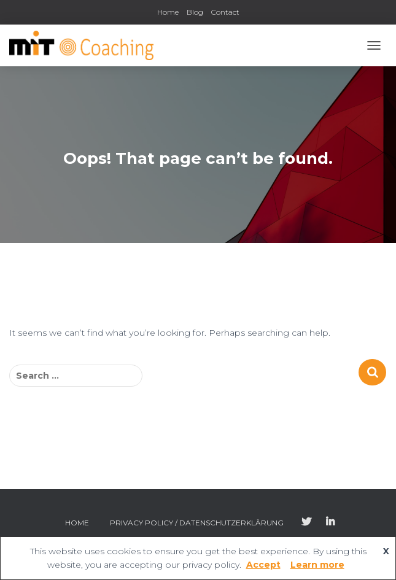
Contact (225, 12)
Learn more (317, 564)
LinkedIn (330, 522)
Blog (195, 12)
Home (168, 12)
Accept (263, 564)
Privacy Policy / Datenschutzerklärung (197, 522)
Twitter (306, 522)
